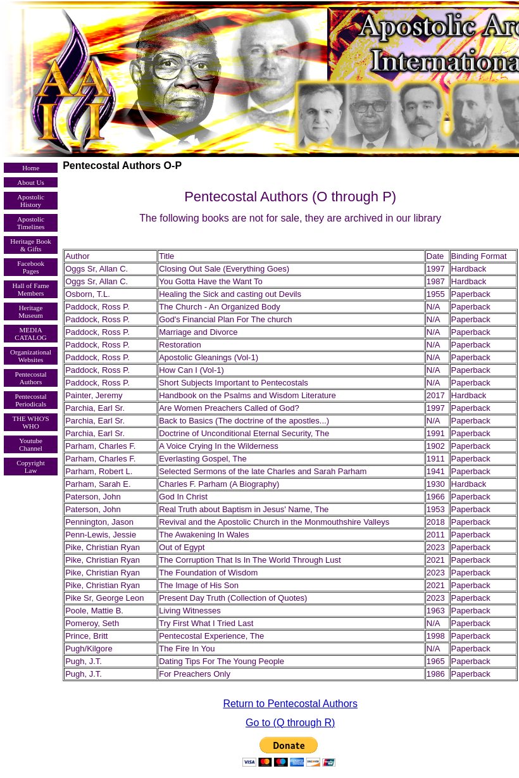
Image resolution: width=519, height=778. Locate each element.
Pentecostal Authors (31, 378)
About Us (30, 182)
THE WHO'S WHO (30, 422)
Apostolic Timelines (31, 222)
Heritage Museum (30, 311)
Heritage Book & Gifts (30, 245)
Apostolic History (30, 200)
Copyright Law (30, 466)
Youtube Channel (30, 444)
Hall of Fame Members (31, 289)
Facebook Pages (30, 267)
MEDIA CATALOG (30, 333)
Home (30, 168)
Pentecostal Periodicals (31, 400)
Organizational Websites (30, 355)
